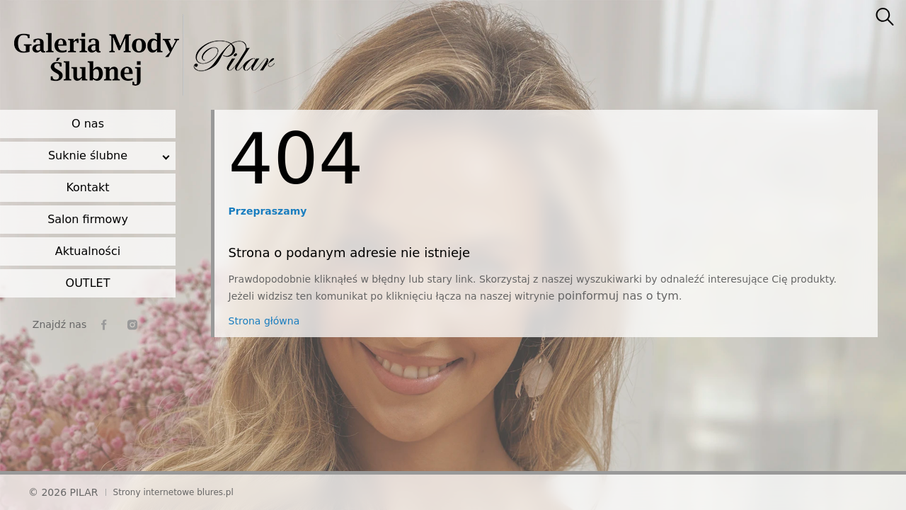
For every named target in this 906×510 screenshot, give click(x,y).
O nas (87, 123)
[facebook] (104, 324)
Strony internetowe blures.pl (173, 492)
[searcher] (885, 17)
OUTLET (88, 283)
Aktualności (87, 251)
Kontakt (87, 187)
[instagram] (132, 324)
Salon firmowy (87, 219)
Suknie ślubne (87, 155)
